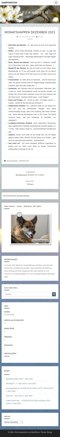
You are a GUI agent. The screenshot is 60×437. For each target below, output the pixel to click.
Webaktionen (24, 161)
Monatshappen (12, 161)
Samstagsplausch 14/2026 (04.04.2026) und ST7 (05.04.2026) (29, 388)
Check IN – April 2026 (14, 396)
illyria (40, 37)
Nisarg (49, 432)
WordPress (35, 432)
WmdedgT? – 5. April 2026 (16, 384)
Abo (8, 371)
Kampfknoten (9, 2)
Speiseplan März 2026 (14, 379)
